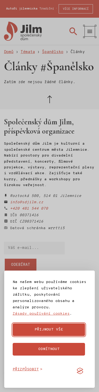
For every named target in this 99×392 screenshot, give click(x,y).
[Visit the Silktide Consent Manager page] (80, 371)
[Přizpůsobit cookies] (28, 369)
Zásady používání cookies (41, 313)
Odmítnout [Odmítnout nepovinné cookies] (49, 349)
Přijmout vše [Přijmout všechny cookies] (49, 329)
